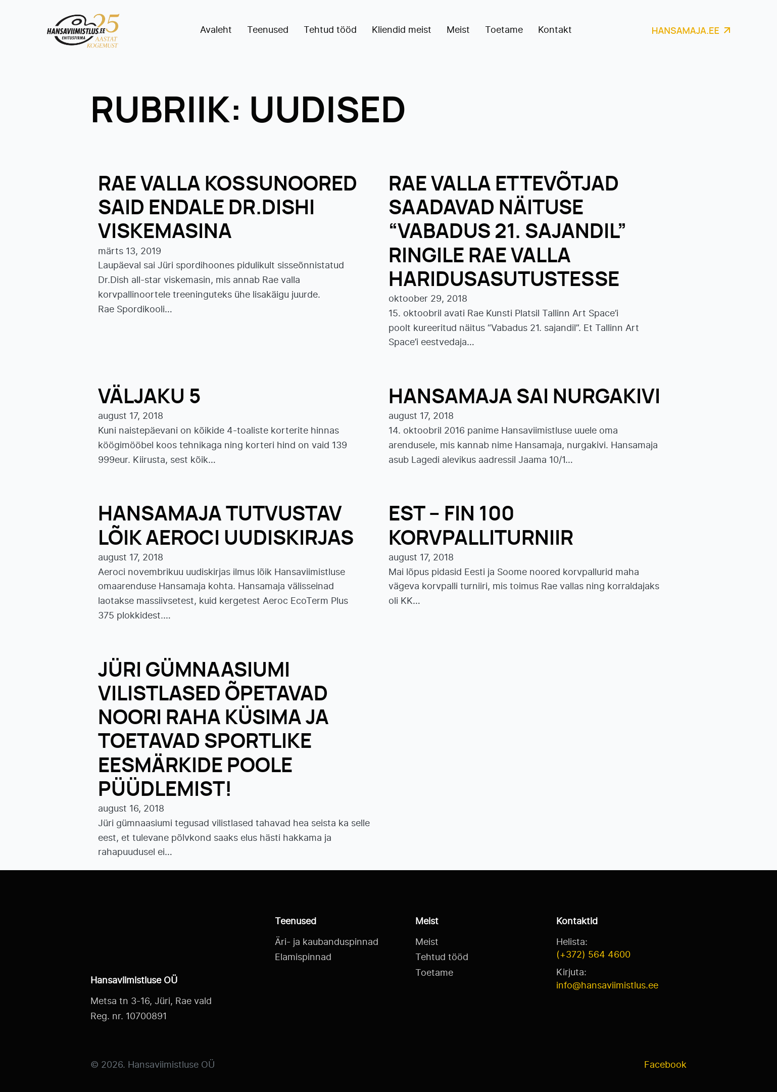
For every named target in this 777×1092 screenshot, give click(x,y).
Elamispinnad (303, 957)
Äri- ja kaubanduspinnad (326, 942)
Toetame (504, 30)
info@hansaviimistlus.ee (607, 985)
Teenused (267, 30)
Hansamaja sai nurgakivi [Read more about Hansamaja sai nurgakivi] (524, 397)
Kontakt (555, 30)
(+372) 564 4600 (593, 955)
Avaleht (216, 30)
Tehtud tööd (330, 30)
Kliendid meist (401, 30)
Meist (458, 30)
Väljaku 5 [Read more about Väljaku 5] (149, 397)
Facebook (665, 1065)
